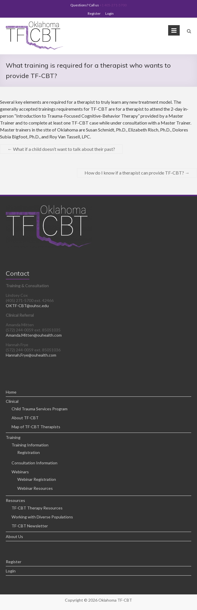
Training (13, 437)
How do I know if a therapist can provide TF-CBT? (137, 172)
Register (94, 13)
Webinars (20, 471)
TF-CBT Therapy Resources (37, 507)
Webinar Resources (35, 488)
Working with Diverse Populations (42, 516)
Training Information (30, 444)
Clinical (12, 401)
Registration (28, 452)
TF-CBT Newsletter (30, 525)
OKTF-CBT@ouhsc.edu (27, 305)
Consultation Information (34, 462)
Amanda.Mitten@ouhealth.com (34, 335)
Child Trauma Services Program (39, 408)
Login (109, 13)
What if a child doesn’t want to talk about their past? (61, 149)
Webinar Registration (36, 479)
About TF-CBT (25, 417)
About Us (14, 536)
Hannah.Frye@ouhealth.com (31, 355)
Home (11, 392)
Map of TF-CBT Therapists (36, 426)
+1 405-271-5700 (113, 5)
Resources (15, 500)
